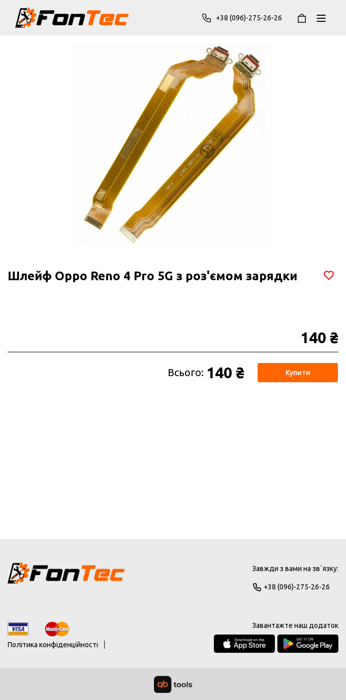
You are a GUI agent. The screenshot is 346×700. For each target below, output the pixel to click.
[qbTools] (173, 684)
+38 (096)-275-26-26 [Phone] (241, 18)
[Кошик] (302, 18)
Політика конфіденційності (53, 645)
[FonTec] (72, 18)
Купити (298, 373)
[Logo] (66, 577)
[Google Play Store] (307, 644)
